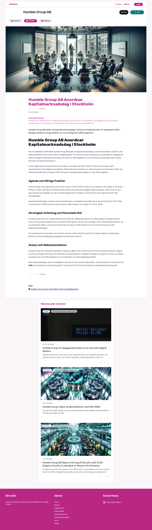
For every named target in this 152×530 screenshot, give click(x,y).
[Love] (33, 108)
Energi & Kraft (59, 508)
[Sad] (37, 108)
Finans (56, 502)
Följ (137, 12)
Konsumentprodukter (62, 517)
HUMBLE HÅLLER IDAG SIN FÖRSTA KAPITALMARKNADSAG (53, 289)
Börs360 (13, 4)
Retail (56, 520)
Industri (57, 505)
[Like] (30, 108)
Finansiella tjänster (61, 514)
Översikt (15, 21)
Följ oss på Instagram (113, 502)
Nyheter (45, 21)
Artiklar (118, 4)
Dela (124, 12)
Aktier (127, 4)
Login (138, 4)
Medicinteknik (59, 511)
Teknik (56, 524)
